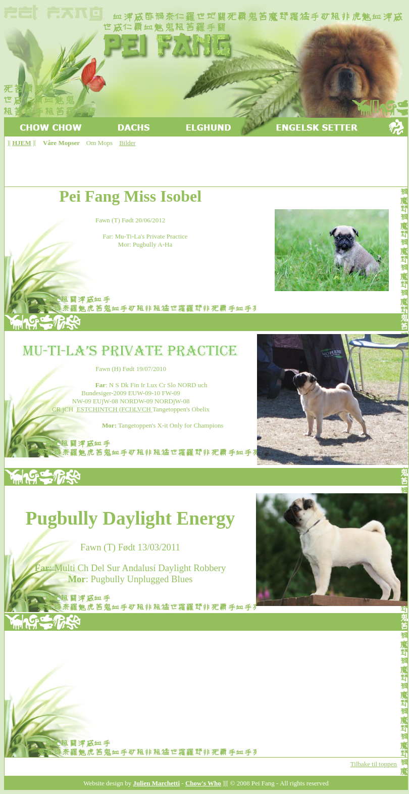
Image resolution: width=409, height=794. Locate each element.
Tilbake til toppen (373, 764)
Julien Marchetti (156, 783)
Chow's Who (203, 783)
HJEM (21, 143)
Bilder (127, 143)
